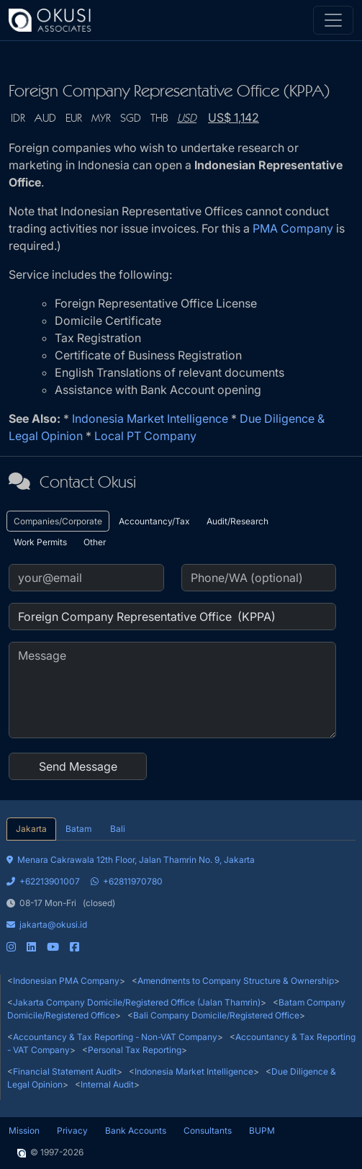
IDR (18, 119)
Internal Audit (107, 1084)
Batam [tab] (78, 828)
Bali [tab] (117, 828)
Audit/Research (237, 521)
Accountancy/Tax (154, 521)
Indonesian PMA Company (66, 980)
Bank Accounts (135, 1130)
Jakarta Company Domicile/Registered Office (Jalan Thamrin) (137, 1002)
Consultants (208, 1130)
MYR (101, 119)
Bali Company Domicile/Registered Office (216, 1015)
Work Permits (40, 542)
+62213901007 (43, 881)
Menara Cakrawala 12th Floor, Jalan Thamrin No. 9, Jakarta (130, 859)
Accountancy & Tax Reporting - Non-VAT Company (115, 1036)
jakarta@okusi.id (46, 924)
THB (159, 119)
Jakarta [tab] (31, 828)
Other (94, 542)
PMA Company (293, 228)
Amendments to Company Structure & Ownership (235, 980)
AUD (45, 119)
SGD (130, 119)
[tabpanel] (181, 897)
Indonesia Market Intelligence (150, 418)
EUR (73, 119)
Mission (24, 1130)
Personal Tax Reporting (134, 1049)
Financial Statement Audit (65, 1071)
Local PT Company (145, 436)
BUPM (262, 1130)
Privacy (72, 1130)
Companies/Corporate (58, 521)
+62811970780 (127, 881)
